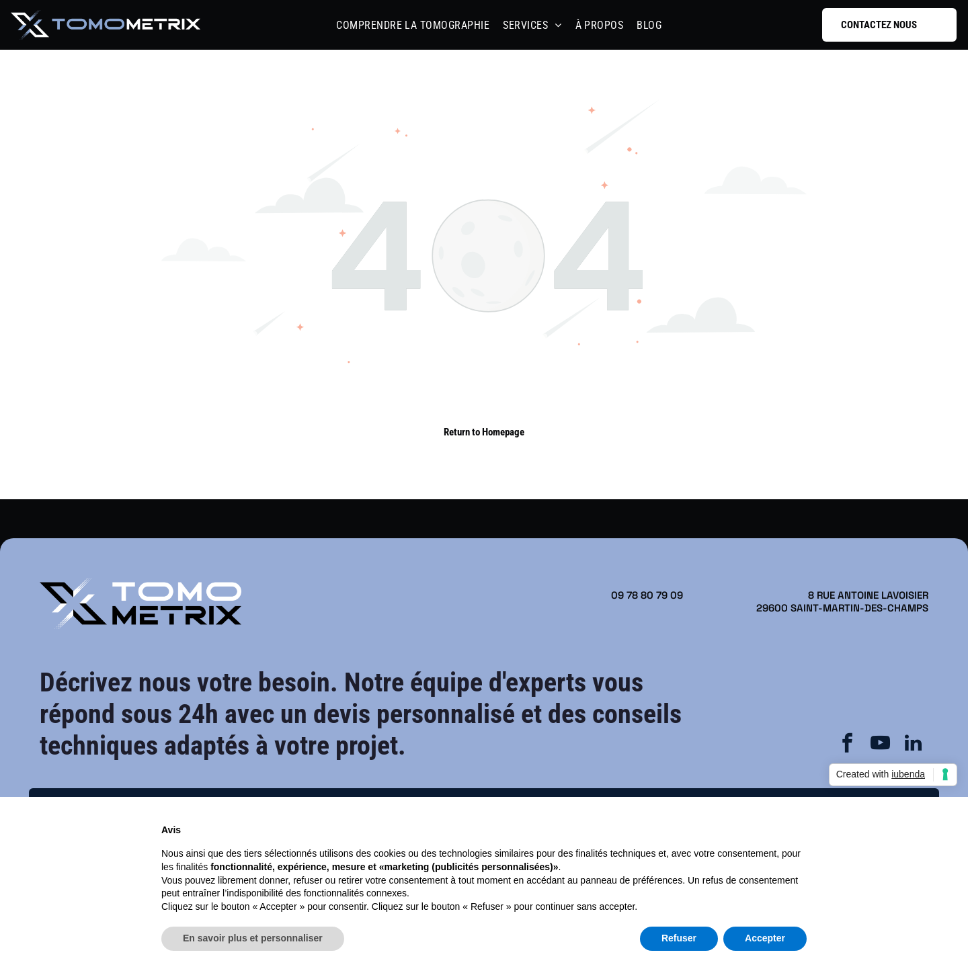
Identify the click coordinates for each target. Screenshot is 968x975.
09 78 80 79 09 (647, 595)
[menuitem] (412, 25)
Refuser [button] (678, 938)
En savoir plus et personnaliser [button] (253, 938)
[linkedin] (913, 744)
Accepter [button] (765, 938)
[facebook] (847, 744)
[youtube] (880, 744)
